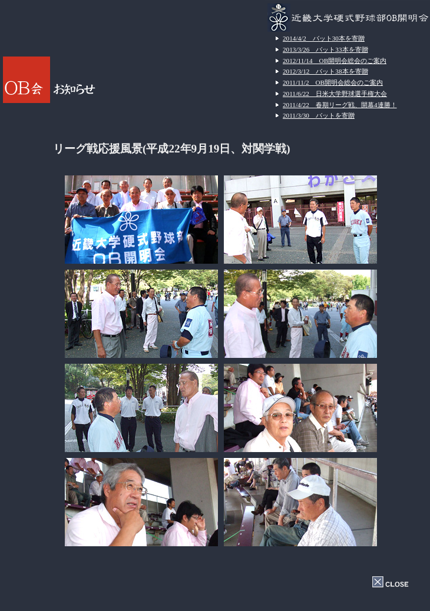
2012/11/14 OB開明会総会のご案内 (334, 60)
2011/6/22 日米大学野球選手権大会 (335, 93)
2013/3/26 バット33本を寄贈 (325, 49)
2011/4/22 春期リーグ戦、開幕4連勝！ (340, 104)
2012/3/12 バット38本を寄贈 (325, 71)
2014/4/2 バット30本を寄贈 (324, 38)
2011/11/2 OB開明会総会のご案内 (333, 82)
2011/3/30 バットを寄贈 (319, 115)
